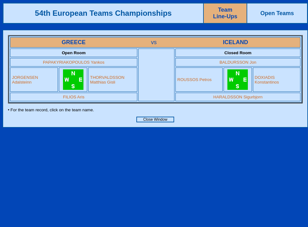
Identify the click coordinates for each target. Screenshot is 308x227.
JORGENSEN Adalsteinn (25, 79)
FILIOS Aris (73, 97)
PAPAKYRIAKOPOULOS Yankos (73, 62)
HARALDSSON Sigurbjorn (237, 97)
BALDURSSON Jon (238, 62)
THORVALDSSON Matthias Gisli (107, 79)
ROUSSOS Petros (194, 79)
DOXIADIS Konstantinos (267, 79)
